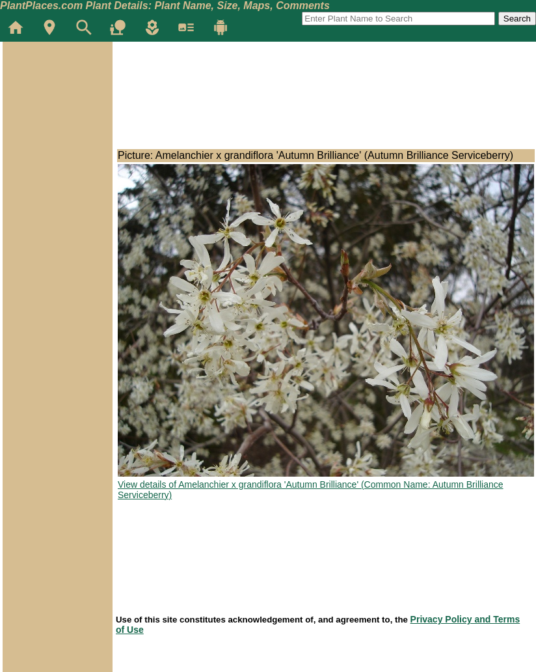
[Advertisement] (57, 120)
